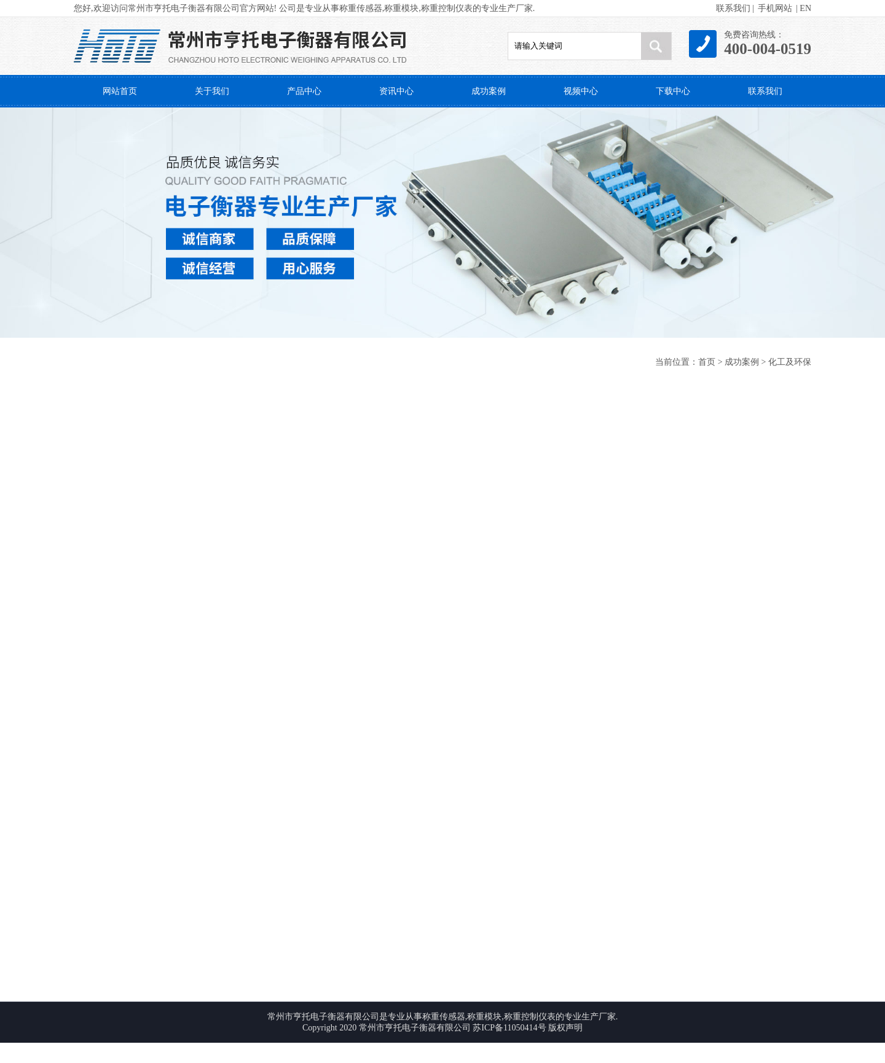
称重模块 (401, 8)
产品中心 (304, 91)
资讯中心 (396, 91)
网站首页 (120, 91)
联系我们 (733, 8)
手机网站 (775, 8)
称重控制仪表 (447, 8)
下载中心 (673, 91)
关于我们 (212, 91)
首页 (706, 362)
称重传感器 (360, 8)
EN (805, 8)
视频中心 (581, 91)
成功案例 (488, 91)
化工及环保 (789, 362)
